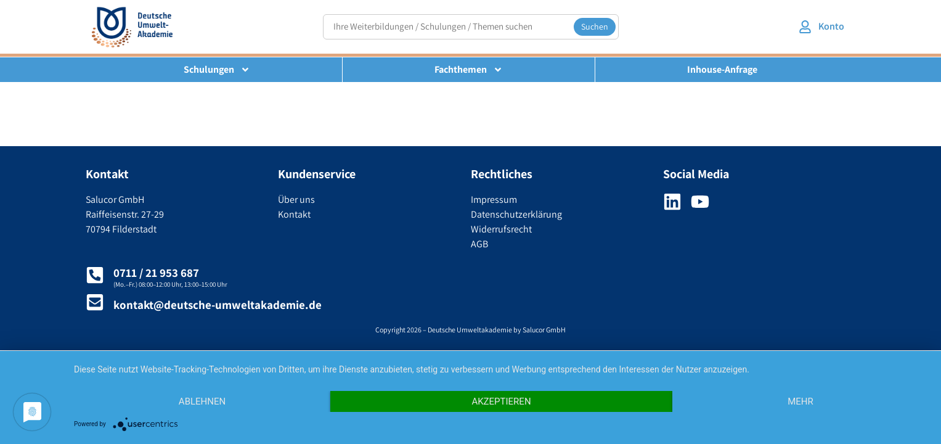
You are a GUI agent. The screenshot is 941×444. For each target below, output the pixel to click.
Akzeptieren (501, 401)
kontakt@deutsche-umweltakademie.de (217, 304)
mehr (800, 401)
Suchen (594, 26)
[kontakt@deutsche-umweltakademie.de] (95, 302)
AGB (479, 243)
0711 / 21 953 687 (156, 272)
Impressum (494, 199)
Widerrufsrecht (501, 229)
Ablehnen (202, 401)
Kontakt (294, 214)
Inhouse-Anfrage (722, 69)
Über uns (296, 199)
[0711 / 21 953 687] (95, 275)
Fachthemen (468, 70)
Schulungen (217, 70)
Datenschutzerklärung (516, 214)
